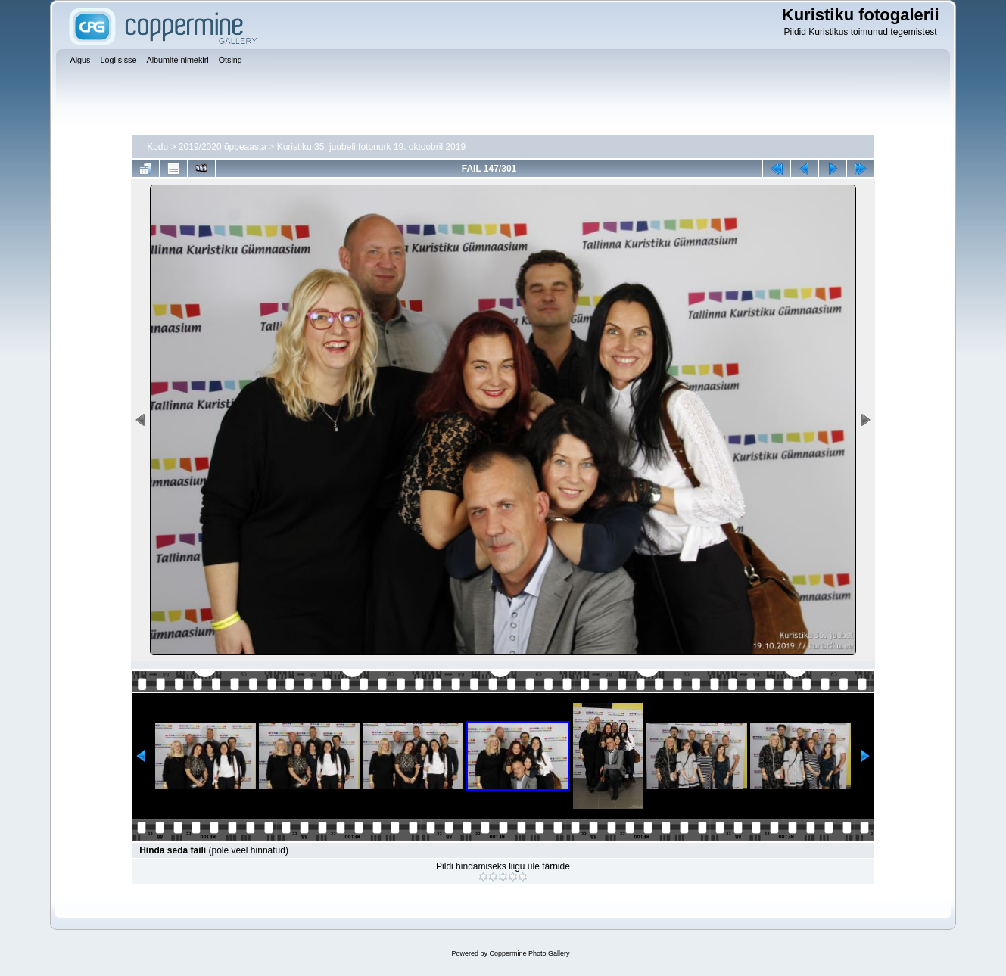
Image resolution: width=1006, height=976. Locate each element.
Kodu (157, 146)
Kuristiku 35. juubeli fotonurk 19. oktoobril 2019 (371, 146)
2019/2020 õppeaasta (222, 146)
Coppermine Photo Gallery (529, 953)
